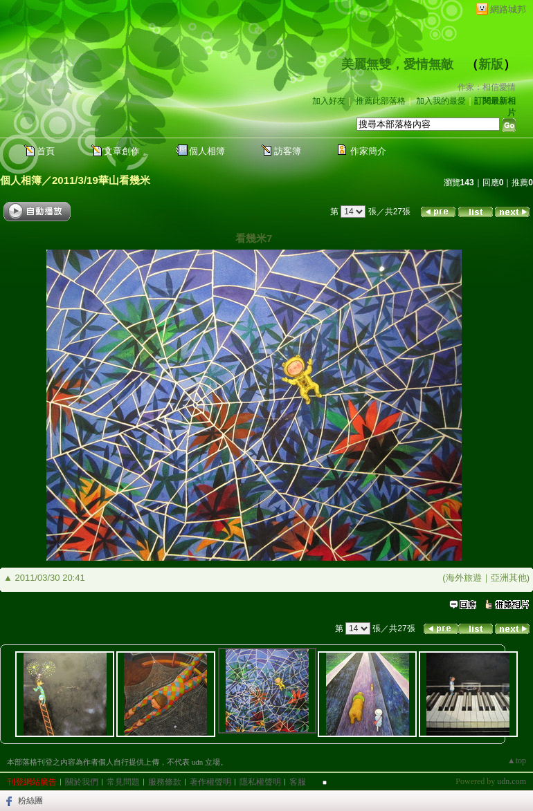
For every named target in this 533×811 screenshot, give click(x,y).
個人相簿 (207, 151)
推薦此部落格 (381, 101)
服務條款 (164, 782)
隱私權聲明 (260, 782)
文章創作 (122, 151)
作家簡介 (368, 151)
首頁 (46, 151)
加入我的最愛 (441, 101)
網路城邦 (508, 9)
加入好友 (328, 101)
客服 (297, 782)
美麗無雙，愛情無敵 (397, 64)
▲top (516, 760)
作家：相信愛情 (487, 87)
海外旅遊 (464, 577)
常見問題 (123, 782)
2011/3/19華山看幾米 (101, 180)
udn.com (511, 781)
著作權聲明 (210, 782)
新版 (490, 64)
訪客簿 (287, 151)
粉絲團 (30, 800)
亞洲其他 (509, 577)
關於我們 (81, 782)
